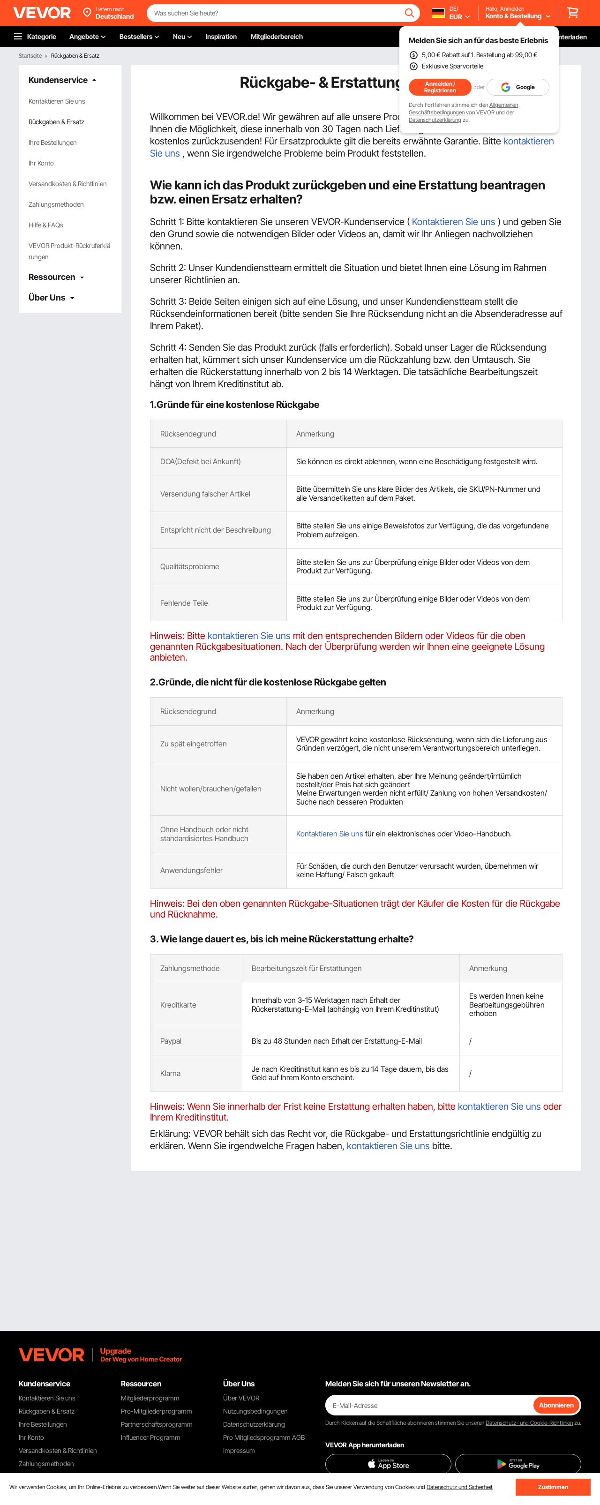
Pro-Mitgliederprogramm (156, 1411)
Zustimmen (553, 1486)
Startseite (30, 55)
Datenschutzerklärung (435, 119)
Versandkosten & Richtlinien (68, 184)
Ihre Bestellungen (53, 142)
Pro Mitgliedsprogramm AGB (264, 1437)
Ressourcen (52, 277)
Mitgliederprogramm (150, 1398)
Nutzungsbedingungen (255, 1411)
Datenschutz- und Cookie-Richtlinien (529, 1422)
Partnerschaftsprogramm (157, 1424)
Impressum (239, 1450)
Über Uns (47, 297)
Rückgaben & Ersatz (56, 122)
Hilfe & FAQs (46, 225)
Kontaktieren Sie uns (57, 101)
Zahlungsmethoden (56, 204)
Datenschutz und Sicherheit (460, 1486)
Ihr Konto (41, 163)
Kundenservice (58, 80)
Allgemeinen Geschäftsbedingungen (463, 108)
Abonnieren (556, 1405)
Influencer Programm (150, 1437)
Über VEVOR (241, 1398)
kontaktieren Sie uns (249, 635)
